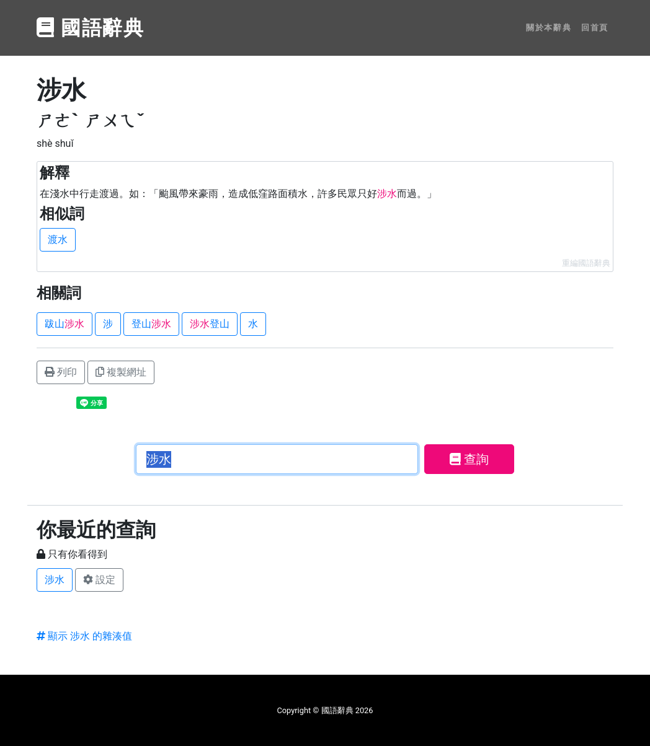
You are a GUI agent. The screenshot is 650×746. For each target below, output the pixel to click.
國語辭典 (91, 28)
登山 (151, 324)
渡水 (58, 239)
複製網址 (121, 372)
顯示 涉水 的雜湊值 (84, 636)
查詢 (469, 459)
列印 (61, 372)
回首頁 (594, 27)
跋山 (64, 324)
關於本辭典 (548, 27)
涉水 (55, 580)
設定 (99, 580)
